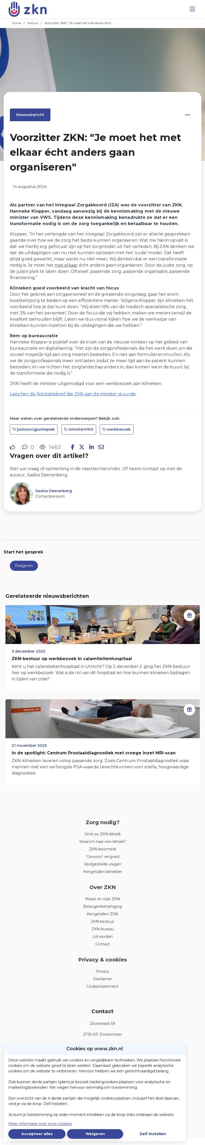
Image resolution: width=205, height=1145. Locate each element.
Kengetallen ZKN (102, 914)
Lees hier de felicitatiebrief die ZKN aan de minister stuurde (73, 393)
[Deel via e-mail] (101, 447)
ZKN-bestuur (102, 921)
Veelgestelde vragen (102, 864)
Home (16, 23)
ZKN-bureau (102, 929)
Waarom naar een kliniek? (102, 841)
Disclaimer (102, 979)
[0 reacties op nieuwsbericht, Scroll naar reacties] (28, 447)
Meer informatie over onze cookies (40, 1123)
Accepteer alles (37, 1134)
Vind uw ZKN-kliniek (102, 834)
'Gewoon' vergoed (102, 856)
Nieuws (32, 23)
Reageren (24, 565)
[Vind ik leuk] (13, 447)
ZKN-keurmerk (102, 849)
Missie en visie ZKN (102, 899)
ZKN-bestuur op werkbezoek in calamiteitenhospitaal (72, 658)
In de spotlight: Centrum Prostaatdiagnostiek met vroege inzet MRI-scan (94, 752)
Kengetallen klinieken (102, 871)
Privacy (102, 971)
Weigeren (95, 1134)
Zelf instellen (153, 1134)
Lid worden (102, 936)
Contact (102, 944)
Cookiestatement (102, 986)
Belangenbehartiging (102, 906)
